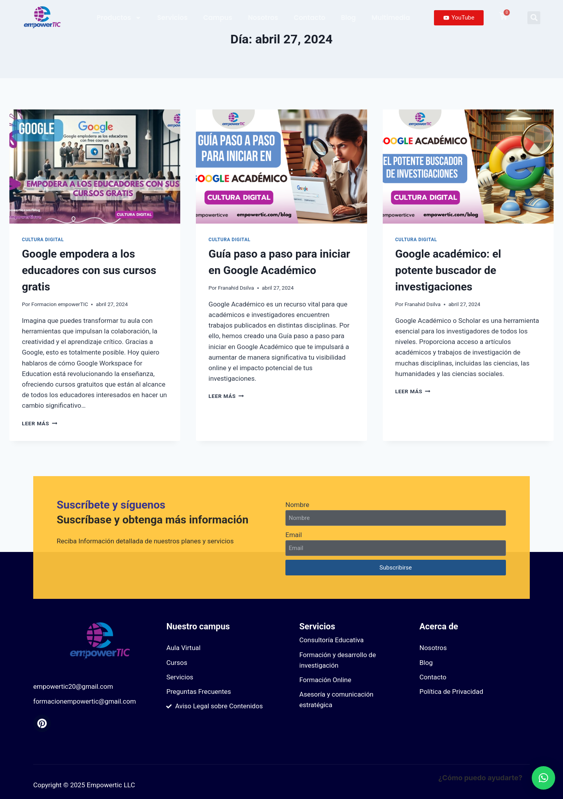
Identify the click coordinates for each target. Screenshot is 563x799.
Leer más (39, 423)
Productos (119, 18)
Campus (217, 17)
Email (293, 535)
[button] (533, 17)
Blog (348, 17)
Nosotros (263, 17)
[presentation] (94, 166)
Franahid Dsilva (236, 288)
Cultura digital (43, 239)
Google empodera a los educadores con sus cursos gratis (89, 270)
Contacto (309, 17)
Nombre (297, 505)
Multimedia (390, 17)
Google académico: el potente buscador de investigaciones (448, 270)
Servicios (172, 17)
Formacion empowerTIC (59, 304)
